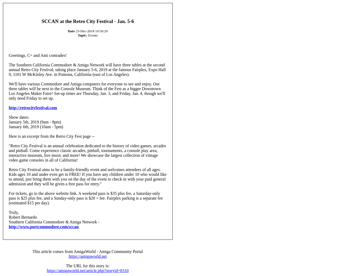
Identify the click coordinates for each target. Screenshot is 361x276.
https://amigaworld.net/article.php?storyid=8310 (87, 270)
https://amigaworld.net (88, 256)
